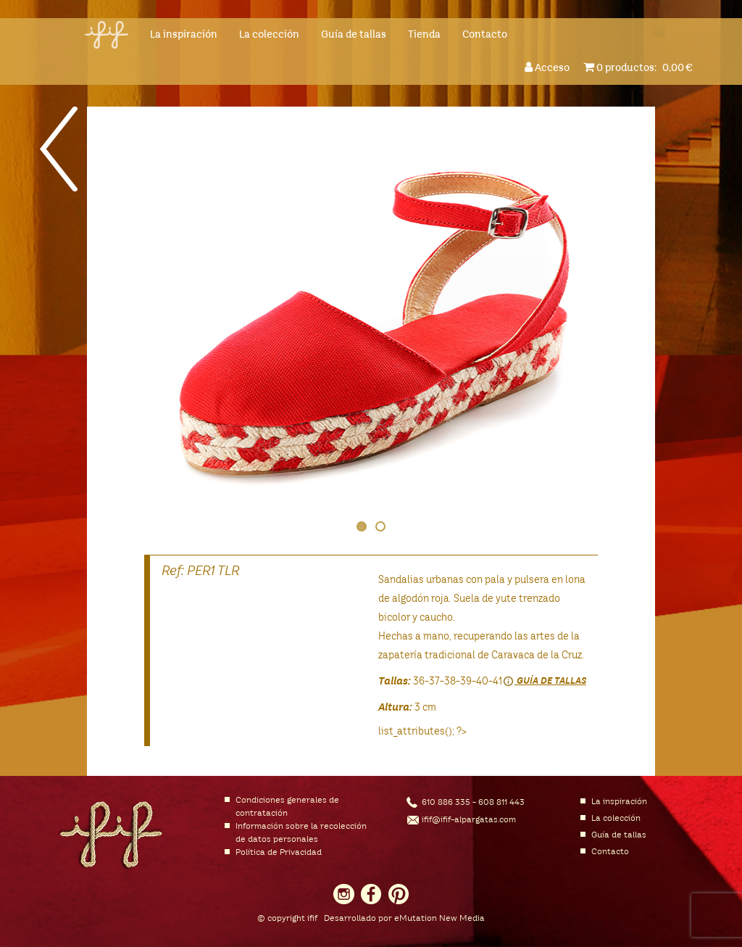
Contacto (484, 35)
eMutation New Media (439, 918)
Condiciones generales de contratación (287, 807)
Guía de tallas (353, 35)
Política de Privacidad (278, 852)
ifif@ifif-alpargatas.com (469, 820)
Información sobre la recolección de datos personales (301, 833)
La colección (269, 35)
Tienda (424, 35)
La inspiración (183, 35)
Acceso (549, 67)
